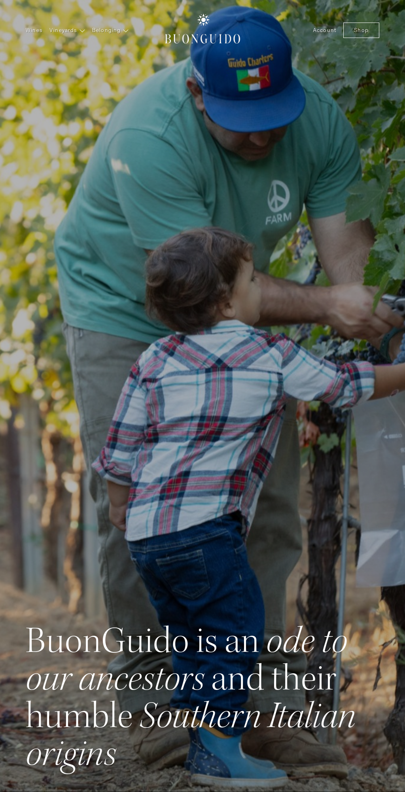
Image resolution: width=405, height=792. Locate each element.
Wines (34, 30)
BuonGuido (202, 28)
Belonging (110, 30)
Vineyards (67, 30)
